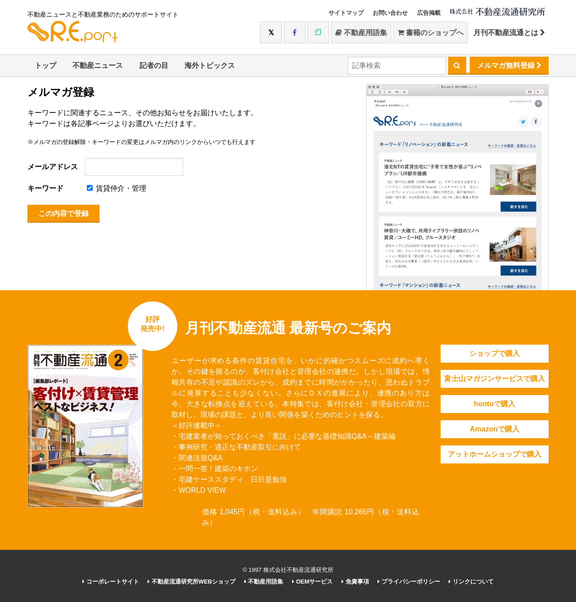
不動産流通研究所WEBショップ (191, 581)
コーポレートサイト (110, 581)
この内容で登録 (63, 213)
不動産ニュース (97, 65)
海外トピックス (209, 65)
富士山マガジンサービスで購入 (494, 378)
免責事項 (355, 581)
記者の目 (154, 65)
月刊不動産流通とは (509, 32)
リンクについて (471, 581)
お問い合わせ (390, 12)
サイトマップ (346, 12)
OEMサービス (312, 581)
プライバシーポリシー (409, 581)
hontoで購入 (494, 404)
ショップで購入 (494, 353)
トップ (45, 65)
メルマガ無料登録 (509, 65)
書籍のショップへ (430, 32)
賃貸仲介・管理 (116, 188)
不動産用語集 (361, 32)
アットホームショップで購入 (494, 454)
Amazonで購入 (494, 429)
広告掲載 (429, 12)
